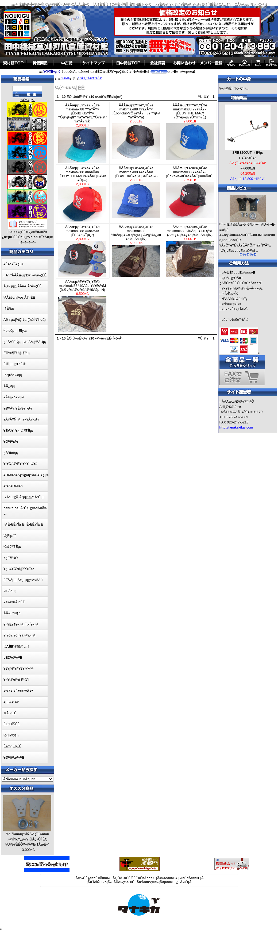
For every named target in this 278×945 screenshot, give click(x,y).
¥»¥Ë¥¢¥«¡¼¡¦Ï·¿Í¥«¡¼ (20, 624)
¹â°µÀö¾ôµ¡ (12, 375)
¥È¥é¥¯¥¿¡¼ (13, 264)
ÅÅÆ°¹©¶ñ (12, 613)
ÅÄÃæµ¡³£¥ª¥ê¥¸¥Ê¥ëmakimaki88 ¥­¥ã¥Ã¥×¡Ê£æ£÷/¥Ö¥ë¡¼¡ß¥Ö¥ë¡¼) (136, 192)
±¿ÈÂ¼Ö (10, 558)
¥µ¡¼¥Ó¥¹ (11, 702)
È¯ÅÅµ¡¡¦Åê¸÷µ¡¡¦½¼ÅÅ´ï (23, 580)
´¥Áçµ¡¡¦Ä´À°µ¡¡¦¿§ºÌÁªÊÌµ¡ (24, 497)
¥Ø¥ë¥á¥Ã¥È (13, 757)
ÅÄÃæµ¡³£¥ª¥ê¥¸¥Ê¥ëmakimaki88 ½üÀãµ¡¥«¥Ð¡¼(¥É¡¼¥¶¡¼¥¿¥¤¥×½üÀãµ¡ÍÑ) (136, 251)
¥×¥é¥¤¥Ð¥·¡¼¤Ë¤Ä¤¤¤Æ (242, 288)
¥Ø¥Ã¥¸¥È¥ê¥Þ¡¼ (17, 408)
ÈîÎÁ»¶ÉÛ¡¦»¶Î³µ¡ (16, 353)
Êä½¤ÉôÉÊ (12, 746)
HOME (65, 78)
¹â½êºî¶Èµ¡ (12, 547)
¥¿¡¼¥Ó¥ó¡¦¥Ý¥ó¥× (18, 569)
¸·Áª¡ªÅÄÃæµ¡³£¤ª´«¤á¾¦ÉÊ (25, 275)
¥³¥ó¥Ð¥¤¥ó (13, 486)
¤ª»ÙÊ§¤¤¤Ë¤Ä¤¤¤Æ (238, 273)
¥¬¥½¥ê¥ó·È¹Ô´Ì (16, 680)
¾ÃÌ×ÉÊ (9, 713)
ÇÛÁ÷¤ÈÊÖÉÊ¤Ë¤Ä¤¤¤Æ (135, 878)
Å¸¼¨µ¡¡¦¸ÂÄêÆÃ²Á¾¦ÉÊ (22, 286)
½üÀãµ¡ (9, 591)
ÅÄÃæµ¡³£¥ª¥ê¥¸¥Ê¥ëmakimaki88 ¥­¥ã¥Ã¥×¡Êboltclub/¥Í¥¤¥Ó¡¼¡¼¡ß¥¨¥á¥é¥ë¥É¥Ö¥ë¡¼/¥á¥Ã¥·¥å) (82, 133)
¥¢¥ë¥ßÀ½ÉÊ (14, 602)
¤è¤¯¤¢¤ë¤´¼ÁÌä (235, 320)
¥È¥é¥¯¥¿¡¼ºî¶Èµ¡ (18, 431)
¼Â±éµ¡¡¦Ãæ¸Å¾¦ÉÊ (19, 297)
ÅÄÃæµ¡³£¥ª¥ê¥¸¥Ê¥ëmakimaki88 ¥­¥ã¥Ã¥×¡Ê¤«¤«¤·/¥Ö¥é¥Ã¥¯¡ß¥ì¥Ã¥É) (190, 192)
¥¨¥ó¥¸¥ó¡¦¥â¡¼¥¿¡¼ (19, 635)
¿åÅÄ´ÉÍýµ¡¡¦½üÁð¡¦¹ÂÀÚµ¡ (24, 342)
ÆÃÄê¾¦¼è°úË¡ (234, 299)
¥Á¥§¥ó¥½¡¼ (13, 397)
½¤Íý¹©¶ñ (10, 735)
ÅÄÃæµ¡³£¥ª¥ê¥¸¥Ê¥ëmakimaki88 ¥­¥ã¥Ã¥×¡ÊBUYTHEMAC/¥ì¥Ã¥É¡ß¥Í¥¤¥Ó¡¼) (82, 194)
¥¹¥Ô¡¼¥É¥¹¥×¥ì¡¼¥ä (20, 464)
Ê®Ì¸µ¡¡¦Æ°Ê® (14, 364)
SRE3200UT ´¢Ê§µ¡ (247, 153)
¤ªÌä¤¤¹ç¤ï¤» (231, 304)
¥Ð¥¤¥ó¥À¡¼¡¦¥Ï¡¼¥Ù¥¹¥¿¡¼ (26, 475)
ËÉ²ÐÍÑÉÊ (11, 724)
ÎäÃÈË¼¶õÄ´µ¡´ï (16, 647)
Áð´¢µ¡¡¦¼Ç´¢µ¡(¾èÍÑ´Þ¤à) (24, 320)
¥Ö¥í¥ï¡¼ (10, 441)
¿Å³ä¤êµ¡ (10, 453)
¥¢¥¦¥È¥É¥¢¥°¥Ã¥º (18, 669)
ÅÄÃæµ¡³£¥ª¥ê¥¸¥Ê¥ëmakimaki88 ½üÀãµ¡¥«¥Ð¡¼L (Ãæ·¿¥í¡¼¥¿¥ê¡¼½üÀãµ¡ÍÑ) (190, 251)
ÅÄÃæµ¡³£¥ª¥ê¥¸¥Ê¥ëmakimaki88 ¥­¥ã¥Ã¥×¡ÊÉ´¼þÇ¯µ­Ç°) (82, 251)
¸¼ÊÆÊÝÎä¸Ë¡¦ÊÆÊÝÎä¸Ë (23, 524)
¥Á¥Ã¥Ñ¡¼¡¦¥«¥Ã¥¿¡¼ (21, 419)
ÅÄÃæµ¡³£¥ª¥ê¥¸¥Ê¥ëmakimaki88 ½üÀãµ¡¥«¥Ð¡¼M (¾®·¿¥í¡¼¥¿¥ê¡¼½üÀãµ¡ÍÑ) (82, 306)
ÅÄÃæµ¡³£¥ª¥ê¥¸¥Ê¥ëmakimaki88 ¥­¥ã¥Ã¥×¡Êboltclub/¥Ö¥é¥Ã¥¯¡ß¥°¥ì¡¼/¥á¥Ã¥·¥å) (136, 131)
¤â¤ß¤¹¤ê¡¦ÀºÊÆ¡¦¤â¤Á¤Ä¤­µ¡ (25, 510)
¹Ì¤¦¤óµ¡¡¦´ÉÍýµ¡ (15, 331)
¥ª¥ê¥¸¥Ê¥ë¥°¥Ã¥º (90, 78)
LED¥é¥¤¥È (12, 657)
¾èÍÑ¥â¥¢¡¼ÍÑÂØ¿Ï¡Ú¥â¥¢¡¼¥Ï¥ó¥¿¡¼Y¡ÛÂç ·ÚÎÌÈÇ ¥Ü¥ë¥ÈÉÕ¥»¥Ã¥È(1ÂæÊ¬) (27, 839)
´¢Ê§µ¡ (8, 308)
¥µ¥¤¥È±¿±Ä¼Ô (235, 309)
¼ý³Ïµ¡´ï (9, 536)
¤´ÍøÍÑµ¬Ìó (230, 293)
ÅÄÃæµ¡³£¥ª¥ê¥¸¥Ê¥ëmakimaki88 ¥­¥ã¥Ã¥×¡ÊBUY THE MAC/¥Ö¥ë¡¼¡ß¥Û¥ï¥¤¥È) (190, 131)
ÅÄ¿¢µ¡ (9, 386)
